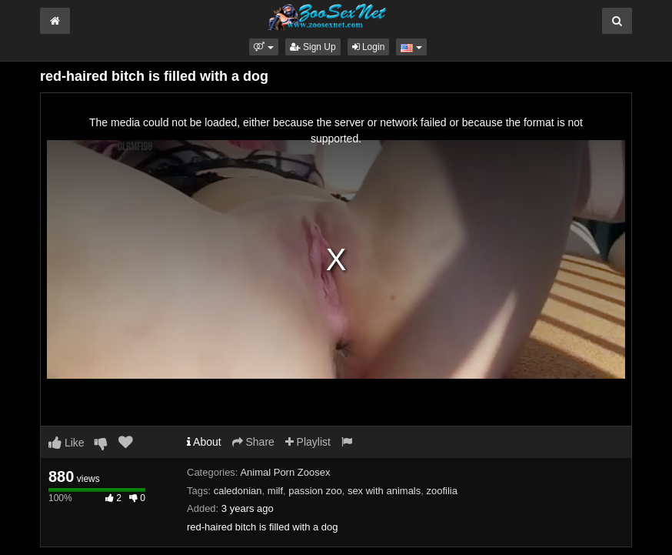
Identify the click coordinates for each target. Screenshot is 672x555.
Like (66, 442)
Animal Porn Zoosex (285, 472)
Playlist (308, 442)
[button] (263, 46)
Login (368, 47)
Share (253, 442)
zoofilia (442, 490)
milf (275, 490)
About (204, 442)
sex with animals (384, 490)
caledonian (238, 490)
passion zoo (314, 490)
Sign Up (313, 47)
